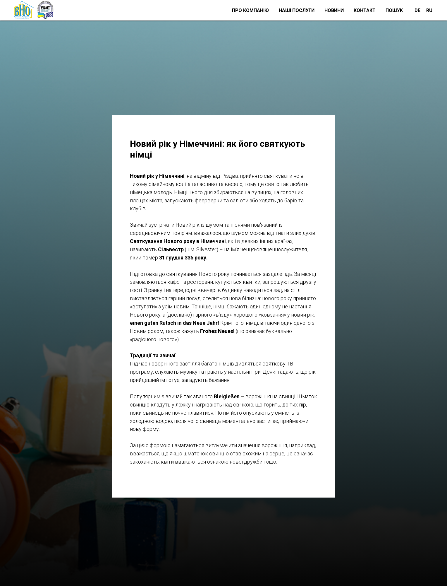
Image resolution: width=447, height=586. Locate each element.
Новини (334, 10)
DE (417, 10)
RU (429, 10)
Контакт (365, 10)
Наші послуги (296, 10)
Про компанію (250, 10)
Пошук (394, 10)
